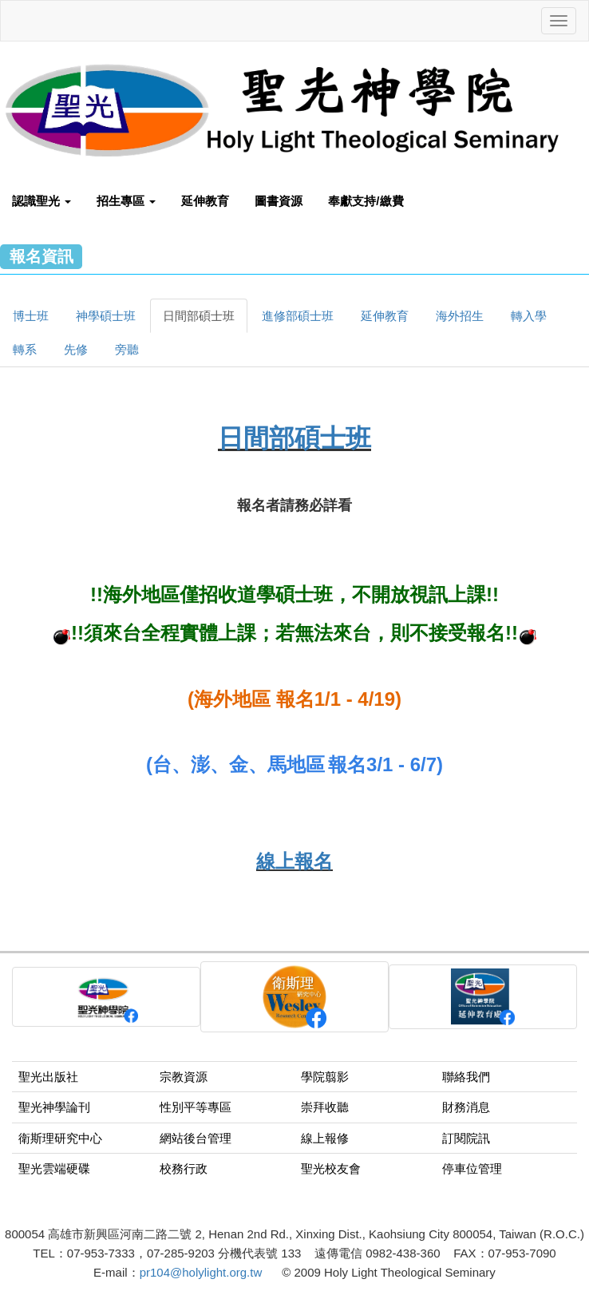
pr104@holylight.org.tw (201, 1272)
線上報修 (325, 1138)
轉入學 (529, 316)
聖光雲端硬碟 (54, 1168)
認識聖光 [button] (41, 201)
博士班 (31, 316)
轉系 (25, 349)
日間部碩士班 (199, 316)
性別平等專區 (195, 1107)
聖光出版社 (48, 1076)
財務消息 (466, 1107)
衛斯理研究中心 (60, 1138)
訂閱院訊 (466, 1138)
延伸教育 (205, 201)
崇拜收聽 (325, 1107)
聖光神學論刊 (54, 1107)
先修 (76, 349)
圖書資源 (278, 201)
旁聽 (127, 349)
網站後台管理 (195, 1138)
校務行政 (184, 1168)
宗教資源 (184, 1076)
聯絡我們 (466, 1076)
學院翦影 (325, 1076)
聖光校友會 (331, 1168)
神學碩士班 (106, 316)
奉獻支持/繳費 (365, 201)
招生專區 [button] (126, 201)
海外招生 (460, 316)
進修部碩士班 (298, 316)
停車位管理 (472, 1168)
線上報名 (294, 861)
